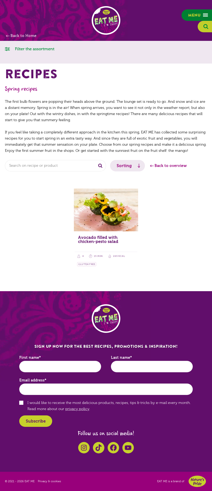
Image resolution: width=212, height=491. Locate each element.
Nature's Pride (197, 481)
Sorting (124, 165)
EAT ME (106, 20)
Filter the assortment (29, 48)
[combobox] (55, 165)
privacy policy (77, 409)
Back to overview (170, 165)
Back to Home (23, 36)
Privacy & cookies (49, 481)
